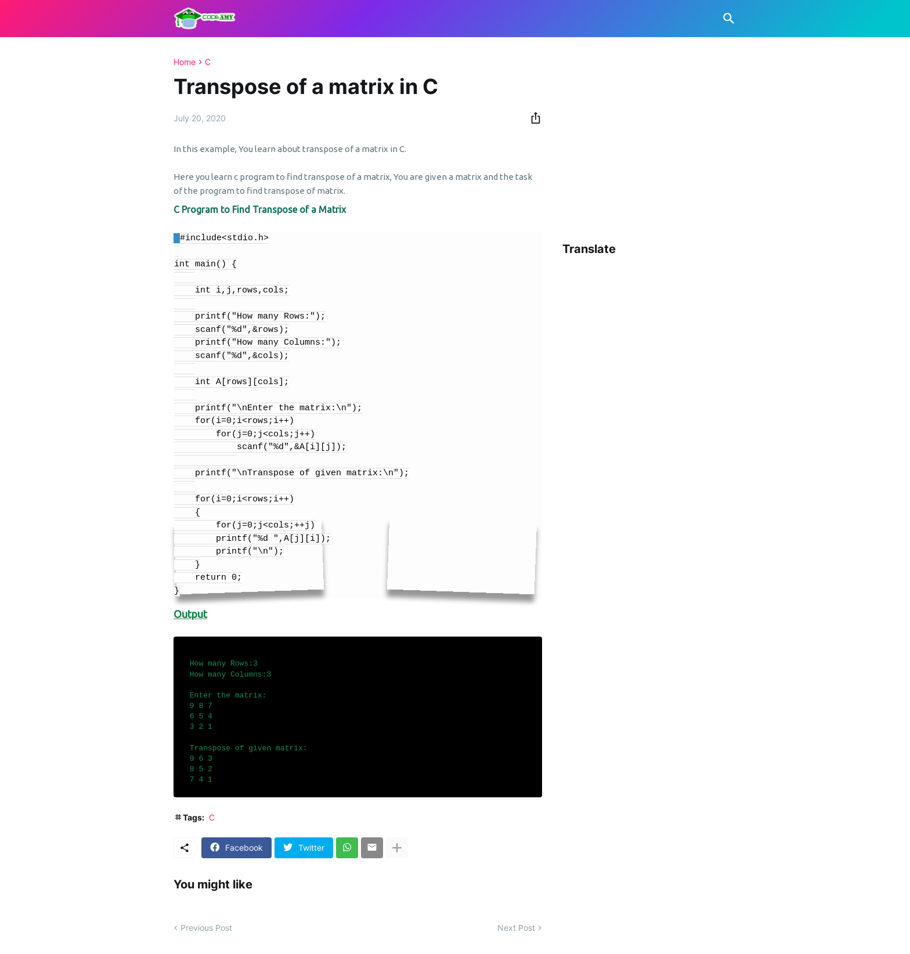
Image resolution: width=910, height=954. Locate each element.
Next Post (516, 928)
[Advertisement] (736, 138)
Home (185, 62)
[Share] (532, 118)
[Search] (726, 18)
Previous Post (206, 928)
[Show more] (397, 847)
